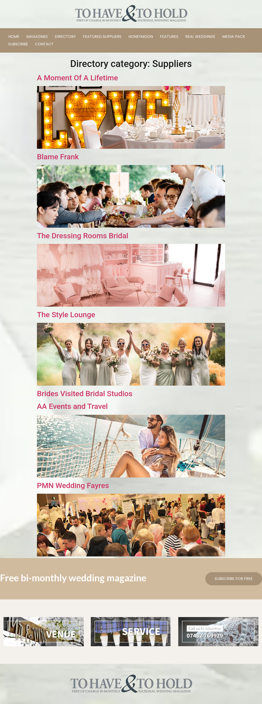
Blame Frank (58, 156)
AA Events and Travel (72, 406)
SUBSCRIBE (18, 44)
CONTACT (44, 44)
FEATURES (169, 36)
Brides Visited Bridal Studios (84, 393)
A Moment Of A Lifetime (77, 77)
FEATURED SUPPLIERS (102, 36)
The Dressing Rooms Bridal (82, 235)
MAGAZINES (37, 36)
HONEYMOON (140, 36)
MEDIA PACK (233, 36)
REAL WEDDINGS (200, 36)
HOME (13, 36)
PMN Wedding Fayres (73, 485)
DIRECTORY (65, 36)
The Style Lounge (66, 314)
